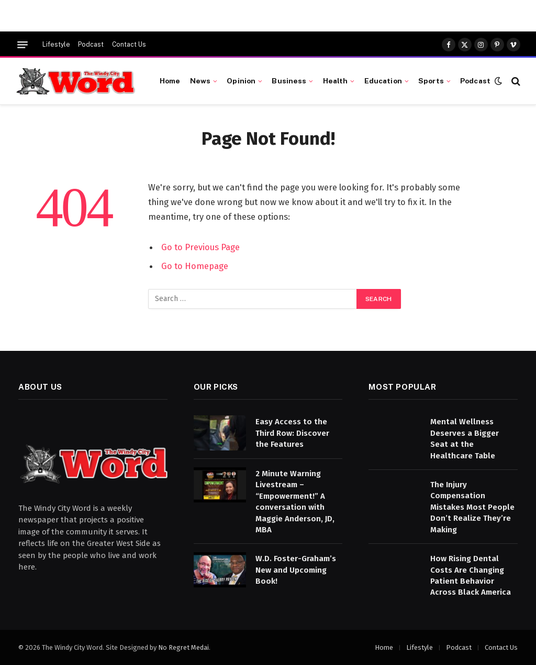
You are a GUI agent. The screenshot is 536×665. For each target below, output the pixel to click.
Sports (431, 81)
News (200, 81)
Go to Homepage (194, 266)
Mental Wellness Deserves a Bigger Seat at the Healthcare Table (464, 438)
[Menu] (22, 44)
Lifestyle (56, 44)
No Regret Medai (183, 647)
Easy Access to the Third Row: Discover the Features (292, 433)
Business (289, 81)
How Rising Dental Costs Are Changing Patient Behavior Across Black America (470, 575)
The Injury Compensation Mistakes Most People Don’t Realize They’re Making (472, 507)
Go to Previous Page (200, 247)
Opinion (241, 81)
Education (383, 81)
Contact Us (129, 44)
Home (170, 81)
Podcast (91, 44)
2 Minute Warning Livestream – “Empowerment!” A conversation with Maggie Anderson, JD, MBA (294, 501)
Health (335, 81)
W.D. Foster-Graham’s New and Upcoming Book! (295, 570)
